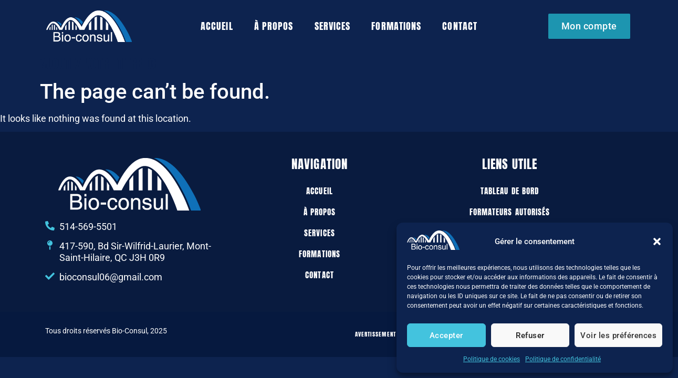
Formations (396, 26)
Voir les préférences (618, 335)
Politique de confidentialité (563, 359)
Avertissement (375, 334)
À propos (274, 26)
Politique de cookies (491, 359)
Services (333, 26)
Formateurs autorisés (510, 212)
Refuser (530, 335)
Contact (459, 26)
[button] (657, 241)
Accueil (217, 26)
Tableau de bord (510, 191)
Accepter (446, 335)
